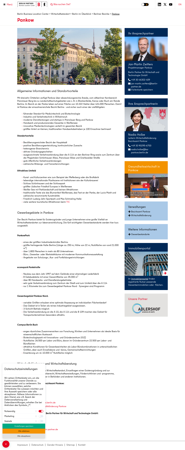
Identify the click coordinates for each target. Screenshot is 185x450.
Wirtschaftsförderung (139, 215)
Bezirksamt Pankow (139, 211)
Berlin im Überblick (81, 13)
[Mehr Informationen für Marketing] (36, 416)
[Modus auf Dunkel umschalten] (145, 4)
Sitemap (70, 444)
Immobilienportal (139, 278)
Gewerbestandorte (139, 234)
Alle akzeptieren (23, 436)
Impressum (22, 444)
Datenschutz (37, 444)
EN (180, 4)
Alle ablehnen (23, 431)
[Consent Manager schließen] (5, 444)
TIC (68, 201)
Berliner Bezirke (101, 13)
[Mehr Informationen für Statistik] (36, 421)
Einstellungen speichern (24, 426)
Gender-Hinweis (55, 444)
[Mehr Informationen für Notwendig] (36, 411)
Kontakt (81, 444)
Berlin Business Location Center (33, 13)
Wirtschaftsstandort (60, 13)
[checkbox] (41, 411)
